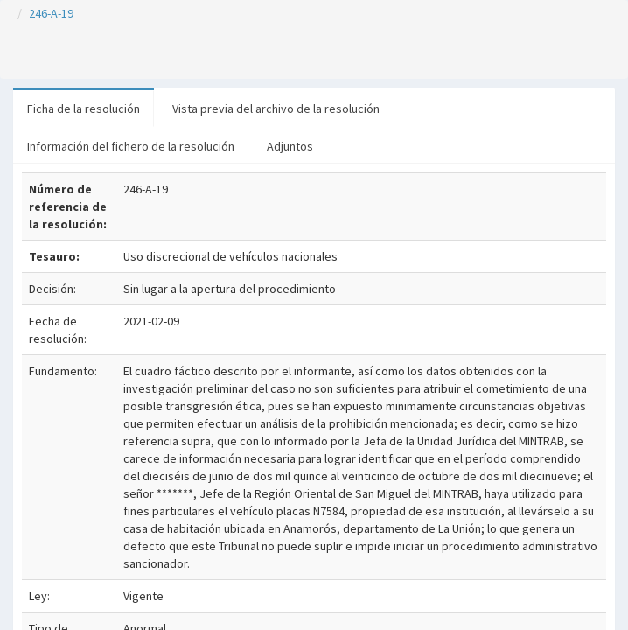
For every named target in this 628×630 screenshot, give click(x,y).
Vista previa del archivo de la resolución (276, 108)
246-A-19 (51, 13)
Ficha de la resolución (83, 108)
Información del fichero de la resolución (130, 146)
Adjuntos (290, 146)
